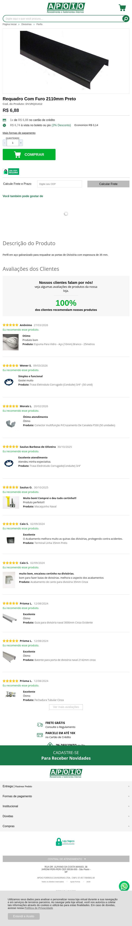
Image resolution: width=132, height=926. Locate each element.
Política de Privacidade (39, 908)
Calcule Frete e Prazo (17, 183)
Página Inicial (10, 24)
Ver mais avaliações (66, 707)
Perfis (39, 24)
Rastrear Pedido (23, 786)
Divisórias (26, 24)
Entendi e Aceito (23, 916)
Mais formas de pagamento (19, 132)
